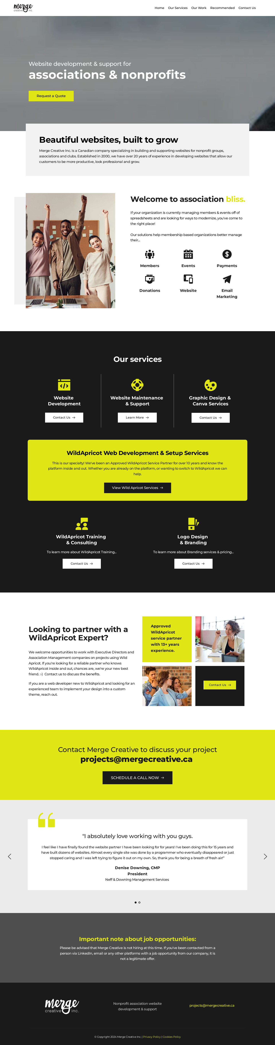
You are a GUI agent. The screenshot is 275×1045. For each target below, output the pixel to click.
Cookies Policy (172, 1037)
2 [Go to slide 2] (139, 902)
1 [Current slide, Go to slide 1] (136, 902)
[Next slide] (265, 856)
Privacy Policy (152, 1037)
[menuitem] (159, 8)
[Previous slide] (10, 856)
